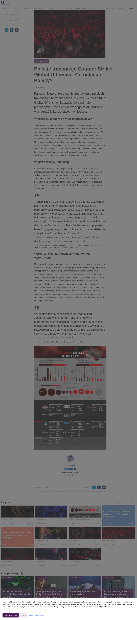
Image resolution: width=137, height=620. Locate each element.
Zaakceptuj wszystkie (10, 615)
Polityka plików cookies (36, 615)
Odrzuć (23, 615)
